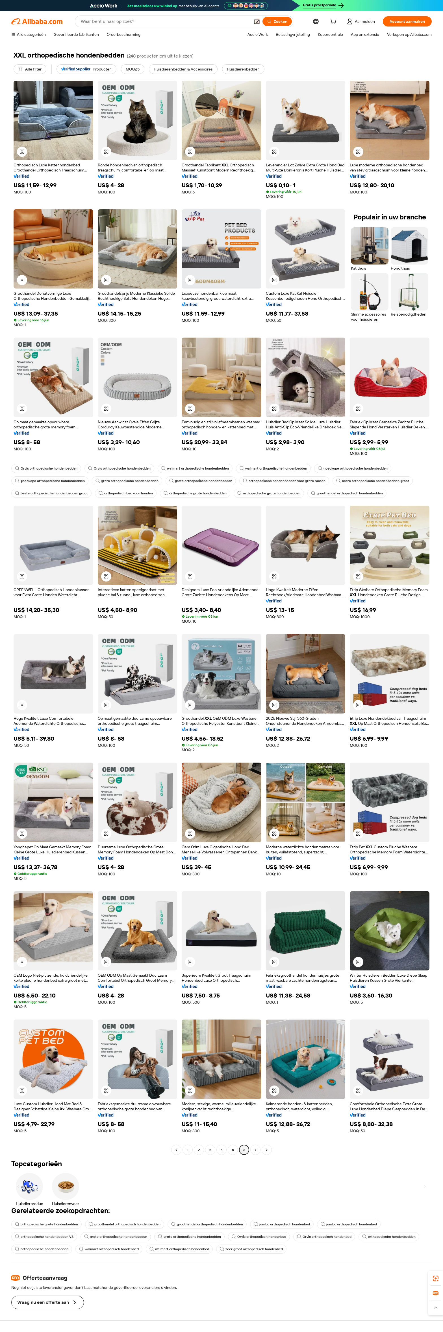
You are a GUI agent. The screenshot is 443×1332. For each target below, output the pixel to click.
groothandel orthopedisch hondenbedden (347, 493)
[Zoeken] (277, 21)
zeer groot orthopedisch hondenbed (251, 1249)
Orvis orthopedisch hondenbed (259, 1236)
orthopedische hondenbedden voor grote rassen (284, 481)
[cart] (334, 22)
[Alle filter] (30, 69)
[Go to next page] (267, 1150)
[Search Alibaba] (165, 21)
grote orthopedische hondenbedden (126, 481)
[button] (256, 21)
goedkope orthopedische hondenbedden (353, 468)
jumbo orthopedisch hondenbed (282, 1224)
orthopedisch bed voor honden (126, 493)
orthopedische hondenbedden (389, 1236)
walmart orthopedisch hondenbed (109, 1249)
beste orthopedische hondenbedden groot (372, 481)
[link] (435, 1278)
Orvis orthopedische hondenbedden (46, 468)
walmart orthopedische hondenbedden (195, 468)
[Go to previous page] (176, 1150)
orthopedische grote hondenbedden (195, 493)
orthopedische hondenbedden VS (44, 1236)
